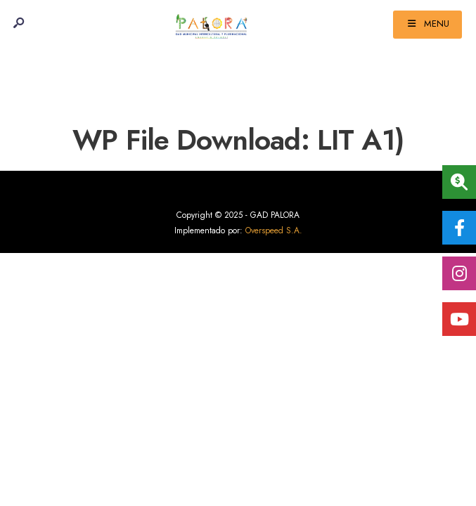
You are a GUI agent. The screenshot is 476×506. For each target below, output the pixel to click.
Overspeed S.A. (273, 230)
